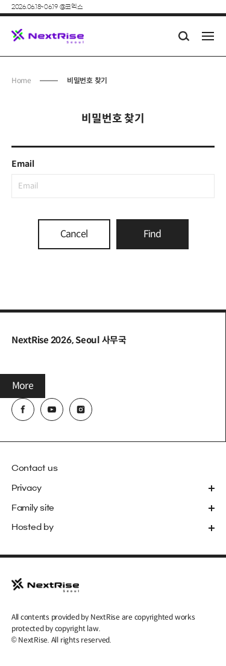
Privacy (26, 488)
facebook (22, 409)
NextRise (47, 36)
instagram (80, 409)
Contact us (34, 468)
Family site (32, 508)
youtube (51, 409)
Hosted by (32, 527)
